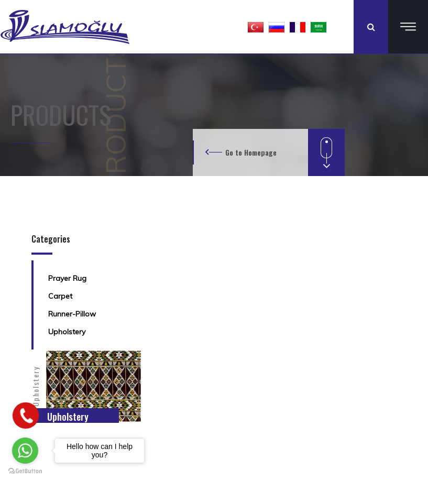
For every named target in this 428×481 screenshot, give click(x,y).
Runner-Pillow (72, 314)
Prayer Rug (67, 278)
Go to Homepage (251, 152)
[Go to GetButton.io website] (25, 470)
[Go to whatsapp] (25, 451)
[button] (256, 26)
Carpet (60, 296)
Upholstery (66, 331)
